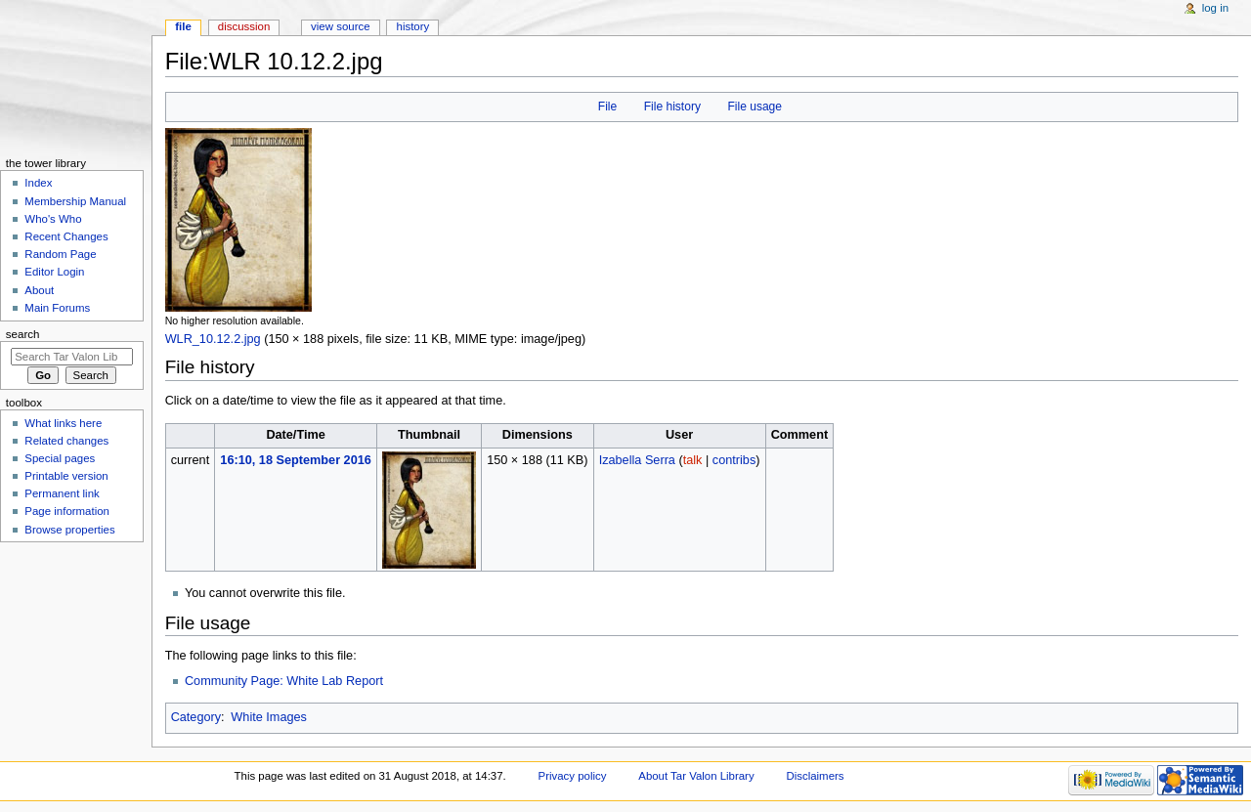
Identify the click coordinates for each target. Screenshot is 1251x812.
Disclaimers (814, 776)
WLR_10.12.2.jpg (213, 339)
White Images (269, 717)
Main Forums (57, 308)
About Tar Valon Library (696, 776)
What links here (63, 423)
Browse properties (69, 529)
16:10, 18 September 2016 (295, 460)
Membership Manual (75, 201)
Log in (1215, 8)
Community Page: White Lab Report (284, 681)
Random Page (60, 254)
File (607, 106)
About (39, 290)
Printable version (66, 476)
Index (38, 183)
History (413, 26)
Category (196, 717)
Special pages (59, 458)
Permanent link (61, 493)
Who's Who (52, 219)
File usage (754, 106)
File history (672, 106)
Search (23, 334)
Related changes (66, 441)
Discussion (244, 26)
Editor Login (54, 272)
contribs (733, 460)
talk (693, 460)
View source (340, 26)
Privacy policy (573, 776)
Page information (66, 511)
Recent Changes (66, 236)
